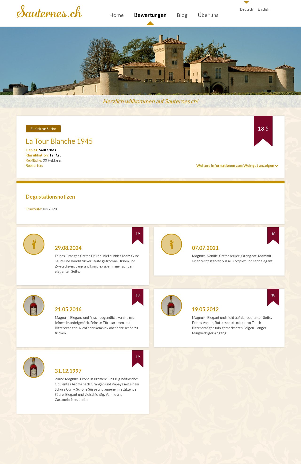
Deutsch (246, 9)
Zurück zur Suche (43, 129)
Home (116, 15)
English (263, 9)
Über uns (208, 15)
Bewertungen (150, 15)
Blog (182, 15)
